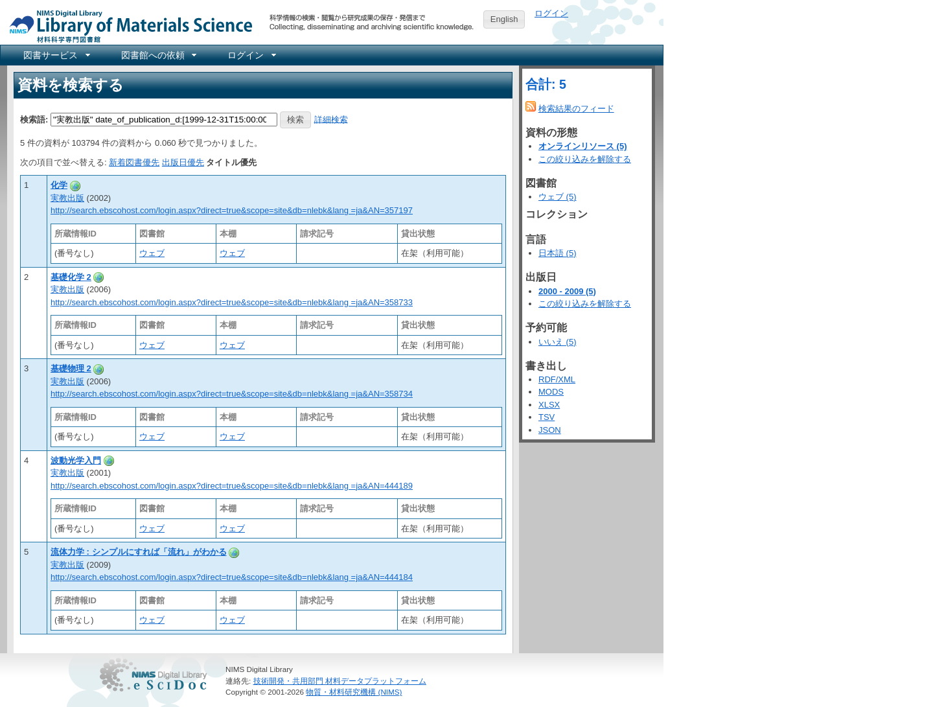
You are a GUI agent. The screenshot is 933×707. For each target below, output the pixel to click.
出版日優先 (183, 162)
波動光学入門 (76, 460)
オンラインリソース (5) (582, 146)
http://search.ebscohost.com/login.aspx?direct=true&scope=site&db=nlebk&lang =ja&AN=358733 (232, 302)
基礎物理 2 (71, 368)
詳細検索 (331, 119)
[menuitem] (56, 55)
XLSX (549, 405)
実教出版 (67, 198)
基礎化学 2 (71, 277)
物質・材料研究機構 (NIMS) (354, 692)
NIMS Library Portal (127, 25)
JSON (549, 430)
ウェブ (152, 253)
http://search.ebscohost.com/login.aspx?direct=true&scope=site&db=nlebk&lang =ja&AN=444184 (232, 577)
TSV (546, 417)
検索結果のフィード (576, 108)
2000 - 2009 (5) (567, 291)
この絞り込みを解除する (584, 159)
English (504, 19)
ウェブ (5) (557, 197)
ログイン (551, 13)
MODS (551, 392)
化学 (59, 185)
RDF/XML (556, 379)
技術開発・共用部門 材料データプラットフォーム (339, 681)
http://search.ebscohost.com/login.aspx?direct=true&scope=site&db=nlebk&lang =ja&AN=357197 (232, 210)
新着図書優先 (134, 162)
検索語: (34, 119)
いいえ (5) (557, 342)
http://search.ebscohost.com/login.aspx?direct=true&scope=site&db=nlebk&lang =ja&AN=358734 (232, 394)
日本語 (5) (557, 253)
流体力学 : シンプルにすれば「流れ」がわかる (139, 552)
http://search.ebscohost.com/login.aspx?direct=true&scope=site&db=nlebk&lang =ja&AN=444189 (232, 486)
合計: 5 (545, 84)
